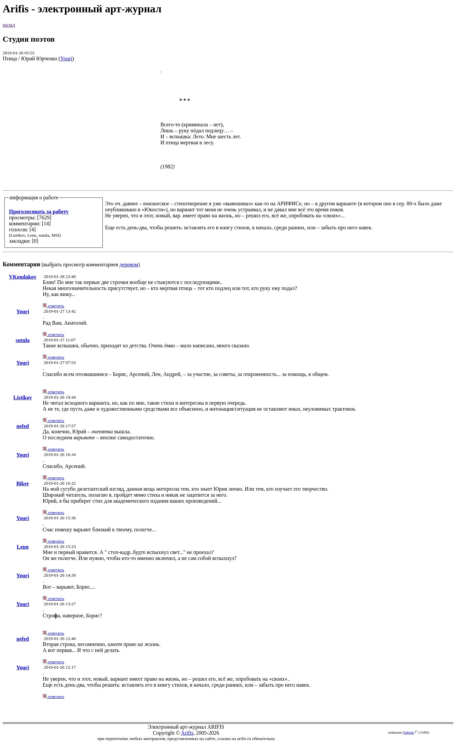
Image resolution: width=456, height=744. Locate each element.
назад (9, 25)
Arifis (187, 733)
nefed (22, 426)
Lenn (23, 547)
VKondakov (23, 277)
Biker (22, 483)
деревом (129, 264)
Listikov (22, 397)
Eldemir (408, 732)
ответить (53, 305)
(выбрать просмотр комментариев (228, 167)
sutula (23, 340)
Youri (66, 58)
